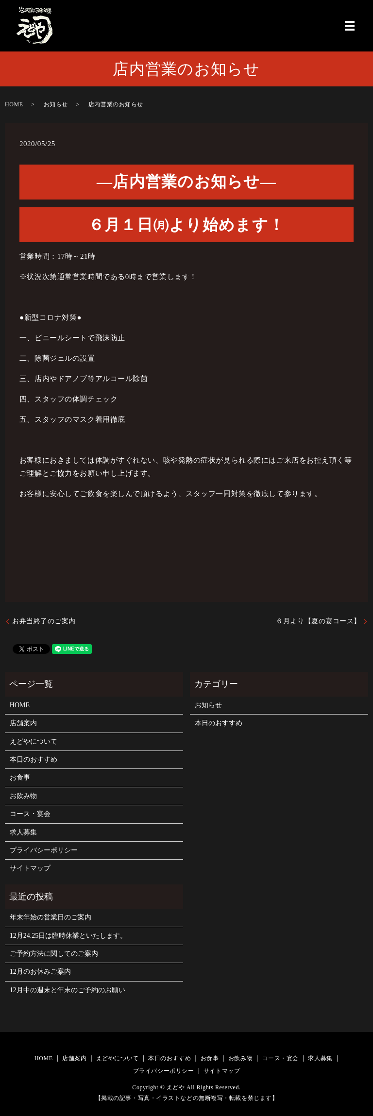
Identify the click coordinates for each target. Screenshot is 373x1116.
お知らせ (56, 104)
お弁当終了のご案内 (44, 621)
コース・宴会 (30, 813)
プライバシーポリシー (44, 850)
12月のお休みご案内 (40, 971)
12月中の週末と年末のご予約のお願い (67, 990)
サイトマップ (30, 868)
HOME (14, 104)
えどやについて (33, 741)
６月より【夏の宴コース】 (318, 621)
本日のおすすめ (33, 759)
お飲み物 (23, 796)
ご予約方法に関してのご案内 (54, 953)
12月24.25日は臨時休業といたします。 (68, 935)
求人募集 (23, 832)
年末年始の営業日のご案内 (50, 917)
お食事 (20, 777)
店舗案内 (23, 723)
